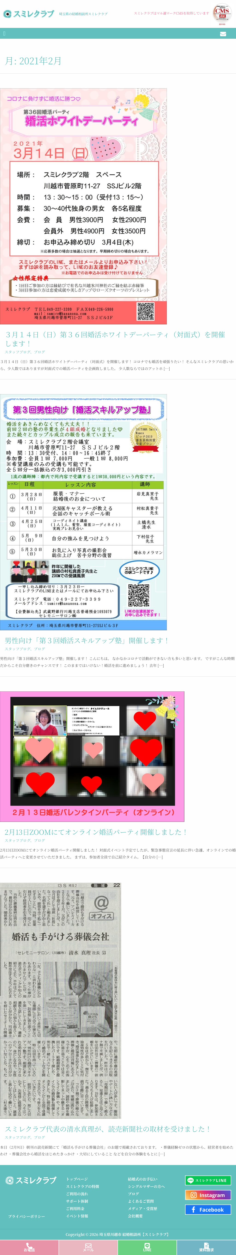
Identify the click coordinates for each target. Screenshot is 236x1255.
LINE (147, 1249)
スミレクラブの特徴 (82, 1186)
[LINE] (147, 1244)
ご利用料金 (75, 1208)
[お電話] (29, 1244)
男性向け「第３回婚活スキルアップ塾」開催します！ (87, 640)
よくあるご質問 (141, 1201)
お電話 (29, 1249)
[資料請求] (207, 1244)
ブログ (39, 352)
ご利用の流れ (77, 1194)
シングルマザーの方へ (146, 1186)
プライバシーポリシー (26, 1216)
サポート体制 (77, 1201)
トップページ (77, 1179)
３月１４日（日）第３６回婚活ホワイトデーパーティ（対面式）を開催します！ (115, 338)
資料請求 (206, 1249)
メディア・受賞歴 (142, 1208)
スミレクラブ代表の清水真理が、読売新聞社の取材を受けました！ (108, 1129)
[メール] (88, 1244)
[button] (4, 33)
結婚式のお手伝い (142, 1179)
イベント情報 (77, 1216)
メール (88, 1249)
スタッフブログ (17, 352)
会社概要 (135, 1216)
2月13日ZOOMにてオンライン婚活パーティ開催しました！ (97, 832)
